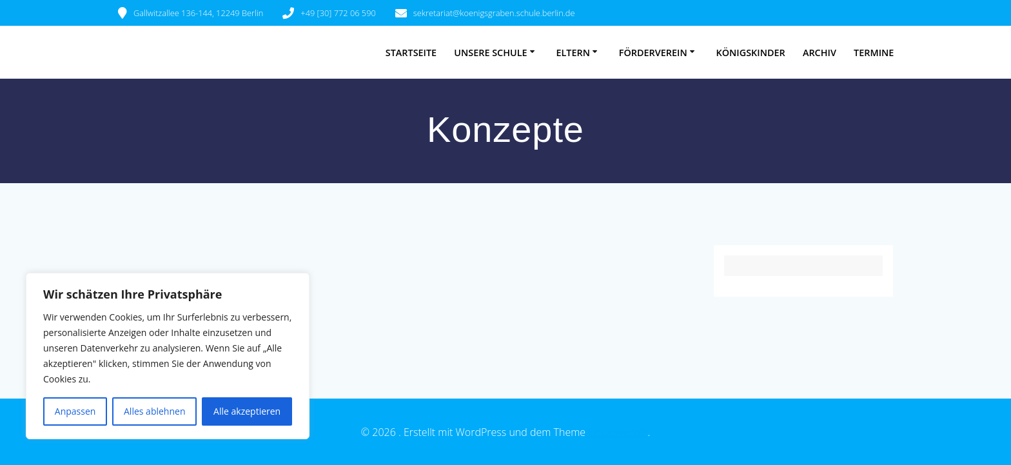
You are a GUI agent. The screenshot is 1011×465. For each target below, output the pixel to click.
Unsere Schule (490, 52)
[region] (167, 356)
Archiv (819, 52)
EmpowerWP (617, 432)
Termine (874, 52)
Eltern (572, 52)
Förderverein (653, 52)
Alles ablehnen (154, 411)
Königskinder (750, 52)
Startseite (411, 52)
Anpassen (75, 411)
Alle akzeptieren (246, 411)
